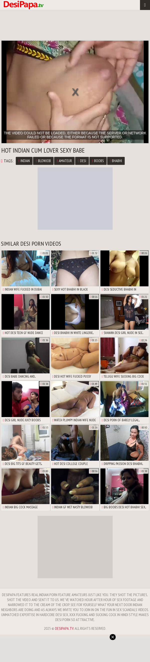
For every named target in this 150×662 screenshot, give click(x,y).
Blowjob (43, 160)
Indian (24, 160)
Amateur (64, 160)
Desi (82, 160)
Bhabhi (116, 160)
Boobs (98, 160)
